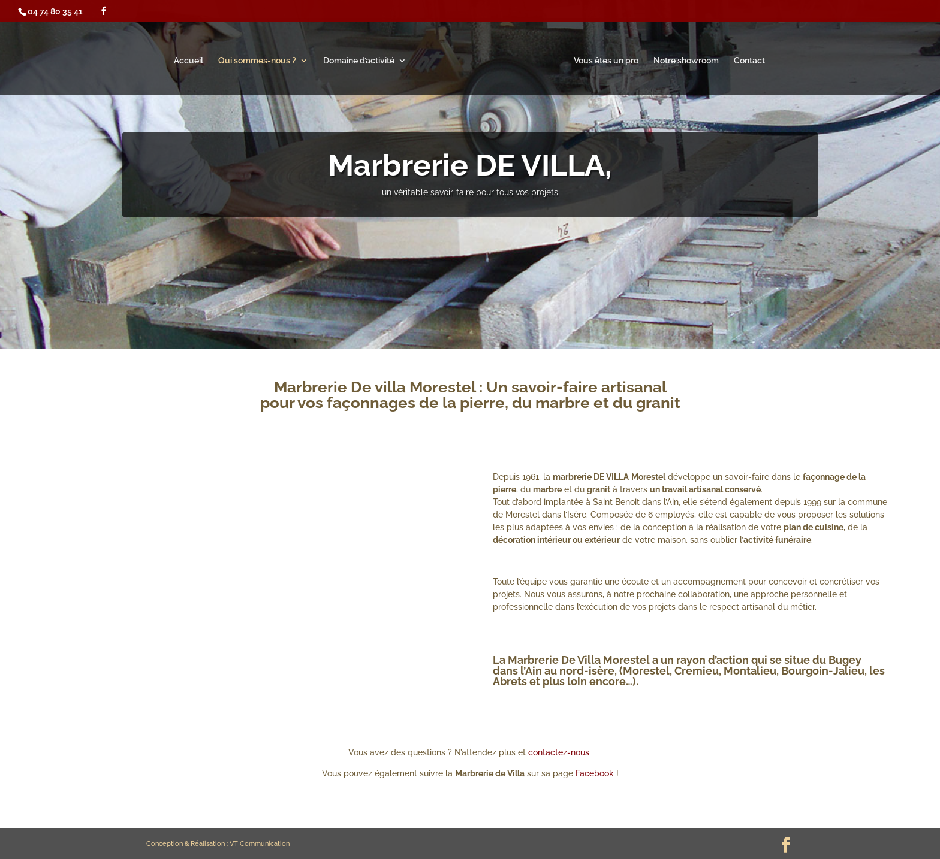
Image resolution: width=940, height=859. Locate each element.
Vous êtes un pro (606, 60)
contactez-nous (560, 752)
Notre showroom (686, 60)
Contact (749, 60)
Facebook (595, 773)
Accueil (188, 60)
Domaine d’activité (358, 60)
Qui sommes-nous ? (257, 60)
